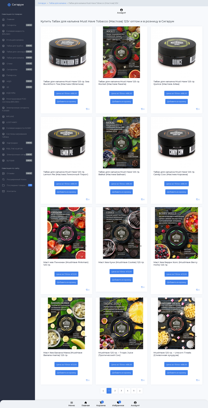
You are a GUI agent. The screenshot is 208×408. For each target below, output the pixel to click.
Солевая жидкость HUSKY (18, 128)
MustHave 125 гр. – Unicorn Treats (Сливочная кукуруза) (173, 352)
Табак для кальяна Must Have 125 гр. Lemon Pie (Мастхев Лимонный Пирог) (67, 172)
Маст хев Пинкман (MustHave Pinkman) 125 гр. (67, 262)
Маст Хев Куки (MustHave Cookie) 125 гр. (120, 262)
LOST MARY (11, 122)
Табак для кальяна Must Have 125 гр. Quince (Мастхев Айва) (174, 82)
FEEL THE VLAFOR (14, 149)
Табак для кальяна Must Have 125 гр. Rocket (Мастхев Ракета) (120, 82)
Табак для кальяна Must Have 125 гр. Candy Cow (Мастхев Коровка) (174, 172)
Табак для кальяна (59, 3)
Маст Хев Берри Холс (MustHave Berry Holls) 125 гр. (176, 262)
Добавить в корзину (67, 101)
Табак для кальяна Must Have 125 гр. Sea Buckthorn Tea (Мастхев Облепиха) (67, 82)
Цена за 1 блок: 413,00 (67, 272)
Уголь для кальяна (14, 40)
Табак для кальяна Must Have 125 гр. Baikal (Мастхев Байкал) (120, 172)
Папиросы (11, 75)
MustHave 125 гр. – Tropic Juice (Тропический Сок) (116, 352)
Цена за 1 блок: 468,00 (67, 93)
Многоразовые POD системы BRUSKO (16, 100)
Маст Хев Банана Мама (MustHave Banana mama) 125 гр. (64, 352)
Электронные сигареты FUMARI (17, 109)
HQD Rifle (10, 93)
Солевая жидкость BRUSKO (15, 32)
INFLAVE (9, 116)
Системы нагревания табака (16, 135)
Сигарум (43, 3)
